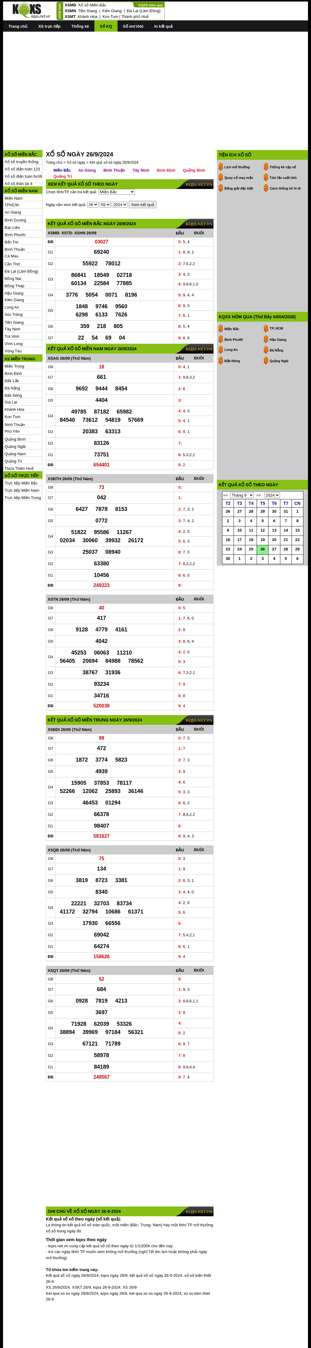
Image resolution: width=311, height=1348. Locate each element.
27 (239, 511)
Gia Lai (11, 402)
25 (251, 549)
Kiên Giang (111, 11)
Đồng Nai (13, 278)
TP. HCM (276, 328)
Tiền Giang (87, 11)
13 (274, 530)
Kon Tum (110, 16)
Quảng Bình (15, 439)
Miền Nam (13, 198)
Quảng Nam (15, 454)
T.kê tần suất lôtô (283, 178)
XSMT (70, 16)
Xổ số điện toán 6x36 (23, 176)
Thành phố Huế (135, 16)
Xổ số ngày (76, 162)
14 (286, 530)
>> (258, 495)
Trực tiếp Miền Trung (23, 497)
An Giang (13, 212)
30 (274, 511)
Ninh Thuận (15, 424)
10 (239, 530)
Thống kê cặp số (283, 167)
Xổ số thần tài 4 (18, 183)
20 (274, 539)
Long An (12, 307)
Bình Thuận (15, 249)
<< (225, 495)
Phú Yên (12, 431)
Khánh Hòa (87, 16)
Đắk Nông (13, 395)
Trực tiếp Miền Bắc (21, 483)
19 (263, 539)
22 (297, 539)
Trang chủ (18, 26)
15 (297, 530)
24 (239, 549)
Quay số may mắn (238, 178)
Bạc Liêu (12, 227)
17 (239, 539)
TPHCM (12, 205)
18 (251, 539)
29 (263, 511)
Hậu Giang (14, 293)
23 (228, 549)
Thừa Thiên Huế (19, 468)
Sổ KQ (106, 26)
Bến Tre (11, 242)
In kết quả (163, 26)
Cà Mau (12, 256)
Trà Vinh (12, 336)
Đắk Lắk (12, 381)
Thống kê (80, 26)
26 (228, 511)
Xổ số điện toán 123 (22, 169)
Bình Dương (15, 220)
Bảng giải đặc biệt (238, 188)
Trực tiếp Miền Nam (22, 490)
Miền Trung (14, 366)
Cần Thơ (12, 264)
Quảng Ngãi (15, 446)
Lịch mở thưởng (237, 167)
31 (286, 511)
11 (251, 530)
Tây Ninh (12, 329)
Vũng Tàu (13, 351)
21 (286, 539)
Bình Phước (15, 234)
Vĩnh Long (13, 343)
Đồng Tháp (14, 286)
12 (263, 530)
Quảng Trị (13, 461)
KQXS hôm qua (150, 5)
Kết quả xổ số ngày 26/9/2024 (114, 162)
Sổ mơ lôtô (133, 26)
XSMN (70, 11)
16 (228, 539)
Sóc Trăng (13, 314)
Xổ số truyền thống (21, 161)
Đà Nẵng (12, 388)
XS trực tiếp (49, 26)
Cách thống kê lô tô (285, 188)
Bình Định (13, 373)
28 (251, 511)
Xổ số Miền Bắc (92, 5)
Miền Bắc (62, 170)
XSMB (70, 5)
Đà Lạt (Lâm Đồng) (143, 11)
